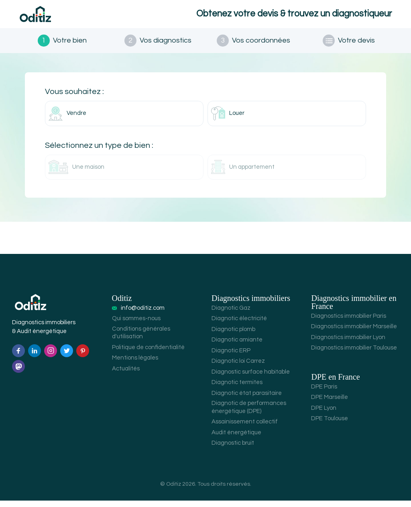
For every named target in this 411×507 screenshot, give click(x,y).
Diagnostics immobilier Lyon (348, 344)
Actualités (126, 375)
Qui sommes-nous (136, 325)
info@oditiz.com (143, 314)
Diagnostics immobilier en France (353, 308)
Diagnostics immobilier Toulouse (354, 354)
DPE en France (335, 383)
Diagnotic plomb (233, 336)
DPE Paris (324, 393)
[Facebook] (18, 357)
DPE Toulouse (329, 425)
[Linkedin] (34, 357)
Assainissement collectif (245, 428)
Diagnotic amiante (237, 346)
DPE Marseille (329, 404)
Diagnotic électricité (239, 325)
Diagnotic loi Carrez (238, 367)
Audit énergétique (236, 439)
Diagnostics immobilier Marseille (354, 333)
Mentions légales (135, 364)
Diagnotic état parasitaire (247, 400)
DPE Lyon (323, 414)
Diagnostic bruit (233, 449)
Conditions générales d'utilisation (141, 339)
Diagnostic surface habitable (251, 378)
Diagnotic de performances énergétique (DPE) (249, 414)
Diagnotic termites (237, 389)
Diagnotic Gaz (231, 314)
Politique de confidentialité (148, 354)
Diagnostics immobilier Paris (348, 322)
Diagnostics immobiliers (251, 304)
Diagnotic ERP (231, 357)
